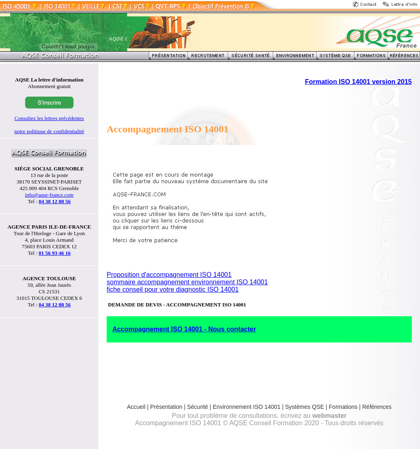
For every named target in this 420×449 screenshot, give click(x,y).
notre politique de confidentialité (49, 131)
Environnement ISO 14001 (247, 407)
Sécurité (197, 407)
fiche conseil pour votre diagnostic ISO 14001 (173, 289)
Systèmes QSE (305, 407)
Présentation (166, 407)
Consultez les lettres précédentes (49, 118)
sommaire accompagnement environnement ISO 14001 (187, 282)
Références (377, 407)
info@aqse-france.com (49, 195)
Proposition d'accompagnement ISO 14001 (169, 274)
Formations (343, 407)
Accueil (136, 407)
